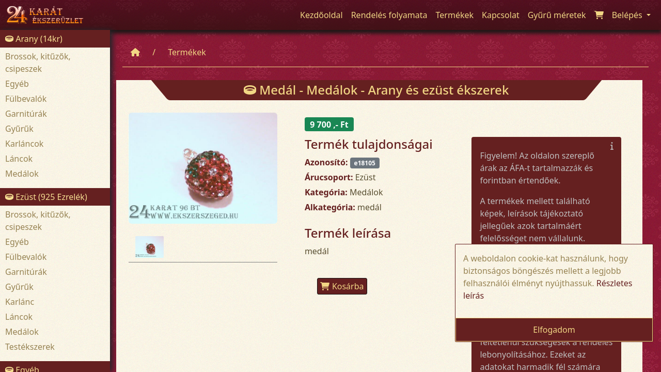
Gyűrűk (19, 128)
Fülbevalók (25, 98)
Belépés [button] (628, 15)
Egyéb (17, 83)
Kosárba (342, 286)
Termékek (187, 52)
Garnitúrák (26, 113)
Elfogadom (554, 329)
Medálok (22, 173)
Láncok (19, 158)
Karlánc (19, 301)
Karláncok (24, 143)
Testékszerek (30, 346)
